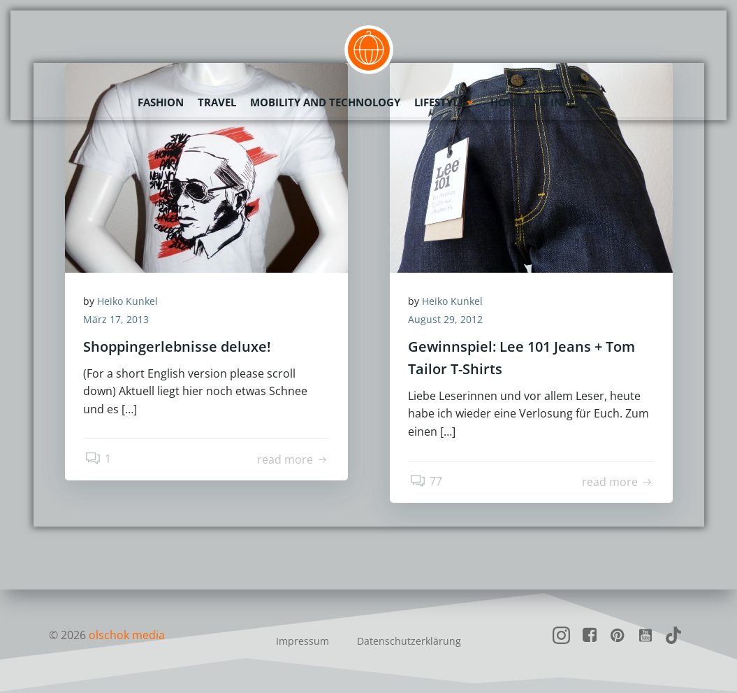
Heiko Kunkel (130, 302)
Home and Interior (545, 101)
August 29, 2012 (448, 320)
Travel (217, 101)
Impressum (302, 641)
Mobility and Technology (325, 101)
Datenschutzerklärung (409, 641)
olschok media (127, 635)
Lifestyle (445, 101)
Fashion (161, 101)
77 (427, 483)
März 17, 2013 (119, 320)
